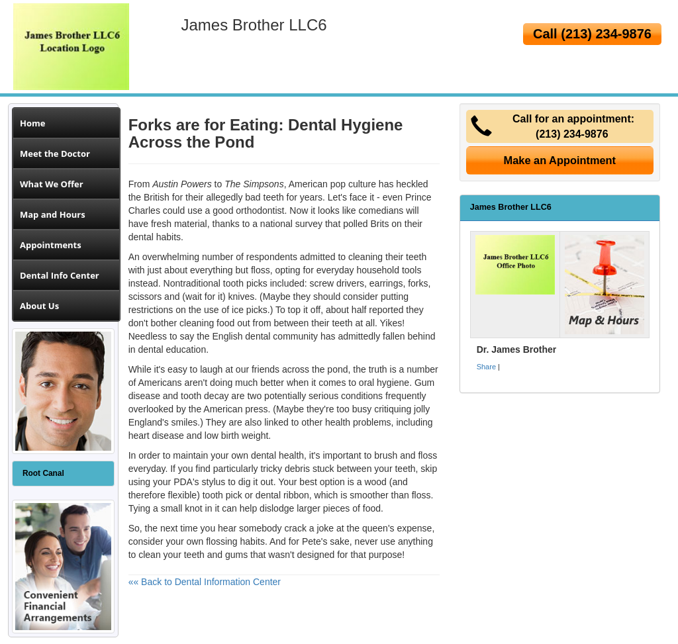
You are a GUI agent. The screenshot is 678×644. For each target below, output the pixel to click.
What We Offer (51, 184)
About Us (39, 306)
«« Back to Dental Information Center (204, 581)
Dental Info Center (59, 275)
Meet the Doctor (55, 154)
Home (32, 123)
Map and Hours (52, 214)
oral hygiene (384, 382)
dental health (277, 455)
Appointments (50, 245)
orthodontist (260, 210)
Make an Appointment (560, 160)
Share (486, 367)
